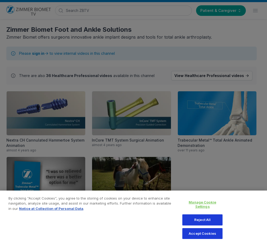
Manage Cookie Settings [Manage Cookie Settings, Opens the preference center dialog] (202, 207)
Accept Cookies (202, 236)
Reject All (202, 222)
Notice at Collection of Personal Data (51, 211)
